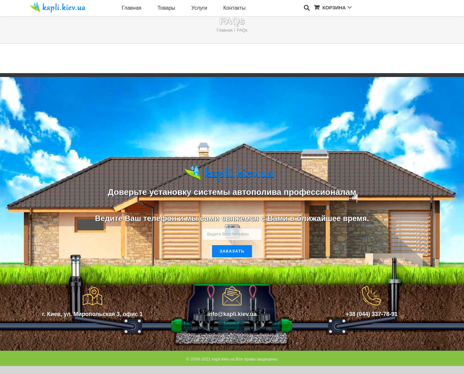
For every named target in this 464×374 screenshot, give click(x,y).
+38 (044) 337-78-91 (372, 314)
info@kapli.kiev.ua (232, 314)
